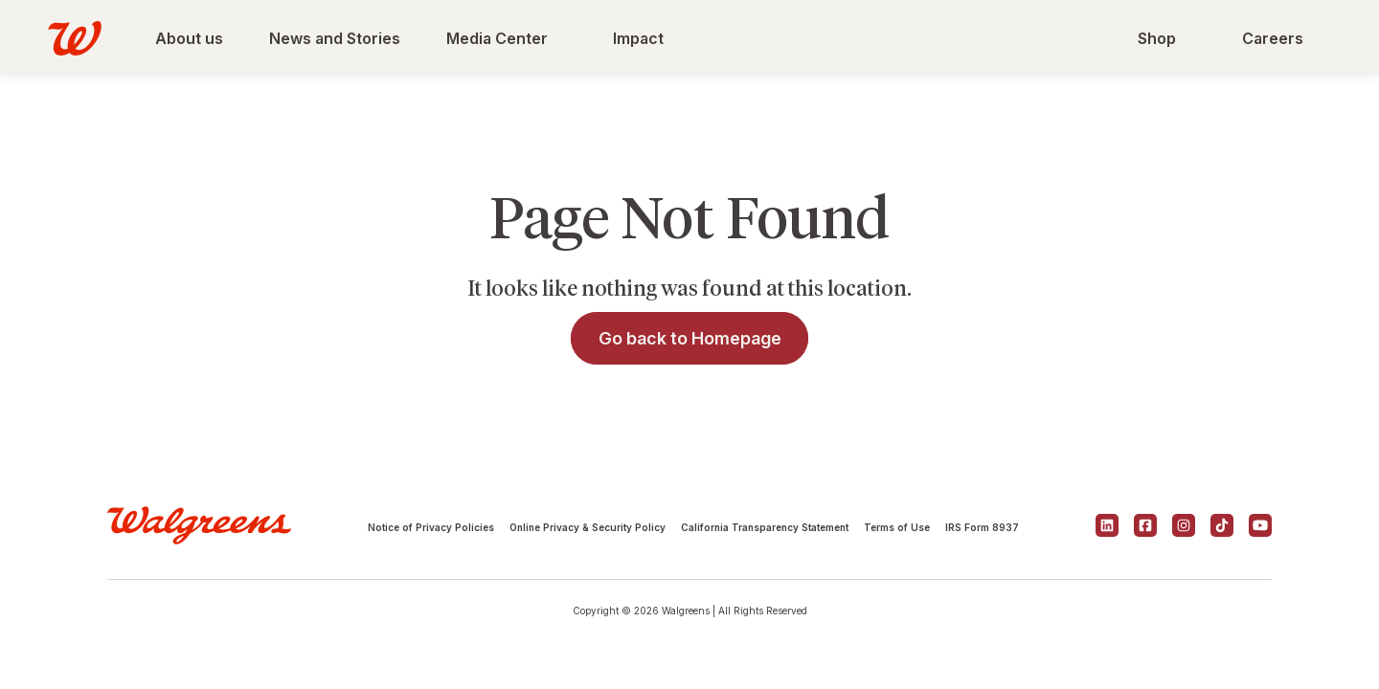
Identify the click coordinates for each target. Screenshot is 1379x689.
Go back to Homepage (690, 338)
